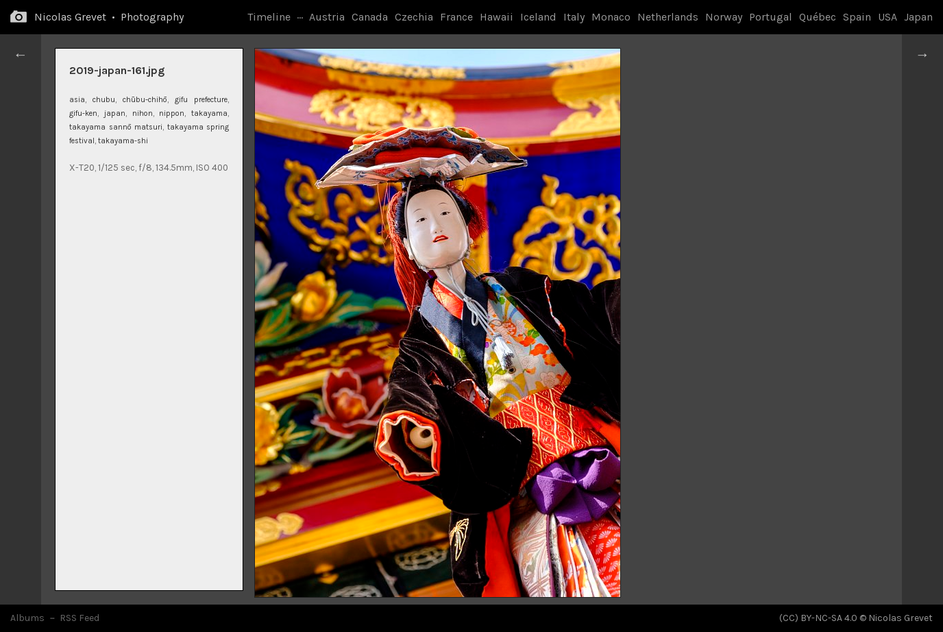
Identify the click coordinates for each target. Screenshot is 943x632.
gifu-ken (83, 113)
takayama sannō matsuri (115, 127)
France (456, 16)
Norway (723, 16)
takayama (209, 113)
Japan (918, 16)
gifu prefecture (201, 99)
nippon (171, 113)
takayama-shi (123, 140)
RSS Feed (79, 618)
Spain (857, 16)
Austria (327, 16)
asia (77, 99)
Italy (574, 16)
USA (887, 16)
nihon (142, 113)
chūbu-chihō (145, 99)
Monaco (610, 16)
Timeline (269, 16)
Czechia (414, 16)
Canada (370, 16)
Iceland (538, 16)
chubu (104, 99)
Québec (817, 16)
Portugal (770, 16)
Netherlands (667, 16)
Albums (27, 618)
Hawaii (496, 16)
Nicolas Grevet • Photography (109, 16)
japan (114, 113)
